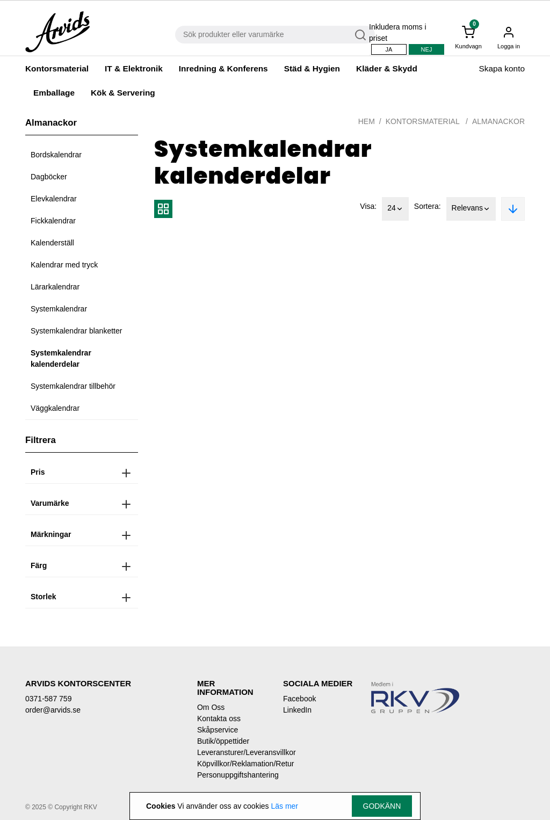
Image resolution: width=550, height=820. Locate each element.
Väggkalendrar (55, 408)
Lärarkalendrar (55, 286)
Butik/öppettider (223, 741)
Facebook (299, 698)
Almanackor (498, 121)
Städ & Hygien (312, 68)
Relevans (471, 208)
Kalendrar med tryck (64, 264)
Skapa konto (502, 68)
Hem (366, 121)
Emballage (54, 92)
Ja (389, 49)
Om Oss (211, 707)
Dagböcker (49, 176)
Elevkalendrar (54, 198)
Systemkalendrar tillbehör (73, 386)
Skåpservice (217, 729)
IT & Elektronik (134, 68)
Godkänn (382, 806)
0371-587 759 (48, 698)
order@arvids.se (53, 710)
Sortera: (427, 206)
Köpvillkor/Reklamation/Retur (232, 763)
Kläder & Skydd (386, 68)
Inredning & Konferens (223, 68)
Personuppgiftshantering (232, 775)
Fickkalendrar (53, 220)
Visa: (368, 206)
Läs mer (284, 806)
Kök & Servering (123, 92)
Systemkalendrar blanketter (76, 330)
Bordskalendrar (56, 154)
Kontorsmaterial (57, 68)
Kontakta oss (219, 718)
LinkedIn (297, 710)
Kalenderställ (52, 242)
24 (395, 208)
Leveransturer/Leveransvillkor (232, 752)
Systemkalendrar (59, 308)
